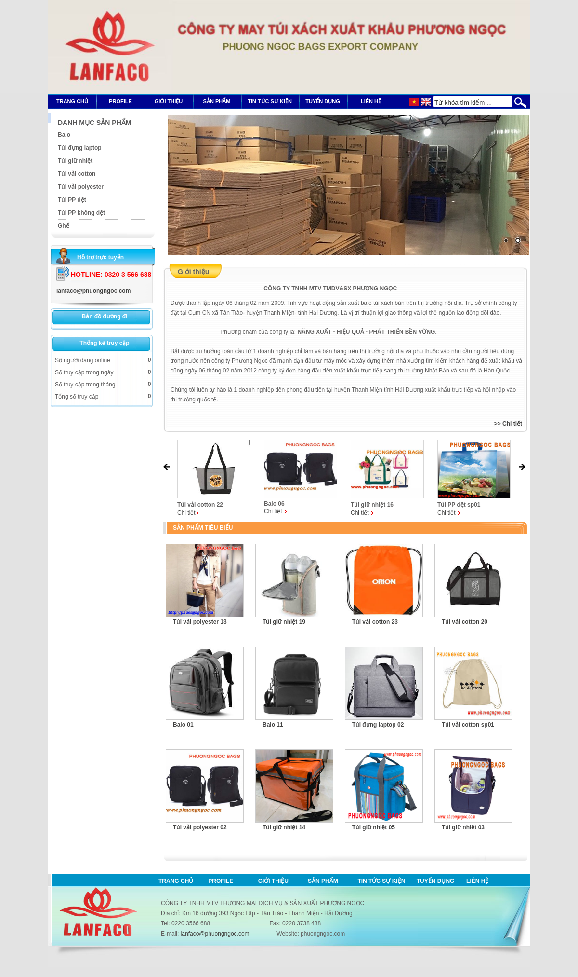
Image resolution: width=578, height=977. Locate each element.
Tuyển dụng (436, 881)
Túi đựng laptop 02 (378, 724)
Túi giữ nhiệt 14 (284, 827)
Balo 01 (183, 724)
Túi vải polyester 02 (200, 827)
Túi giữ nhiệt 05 (373, 827)
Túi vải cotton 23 (375, 622)
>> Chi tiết (508, 423)
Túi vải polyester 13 (200, 622)
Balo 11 (273, 724)
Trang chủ (175, 881)
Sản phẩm (323, 881)
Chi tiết (186, 512)
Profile (220, 881)
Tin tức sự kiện (381, 881)
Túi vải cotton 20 (464, 622)
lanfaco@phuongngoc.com (93, 291)
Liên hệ (477, 881)
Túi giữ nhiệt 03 (463, 827)
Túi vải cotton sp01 (468, 724)
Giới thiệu (273, 881)
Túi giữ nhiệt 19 (284, 622)
